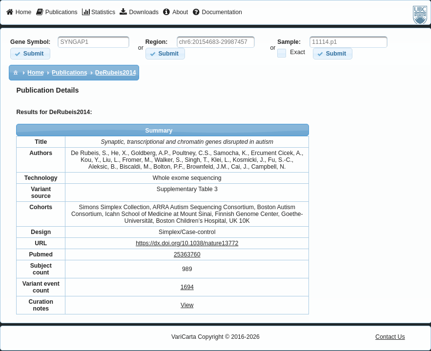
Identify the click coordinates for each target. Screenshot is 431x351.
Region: (156, 42)
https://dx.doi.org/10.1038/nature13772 (187, 243)
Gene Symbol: (30, 42)
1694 (187, 287)
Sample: (289, 42)
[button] (30, 53)
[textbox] (93, 42)
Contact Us (390, 336)
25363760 (187, 254)
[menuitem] (19, 13)
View (187, 305)
